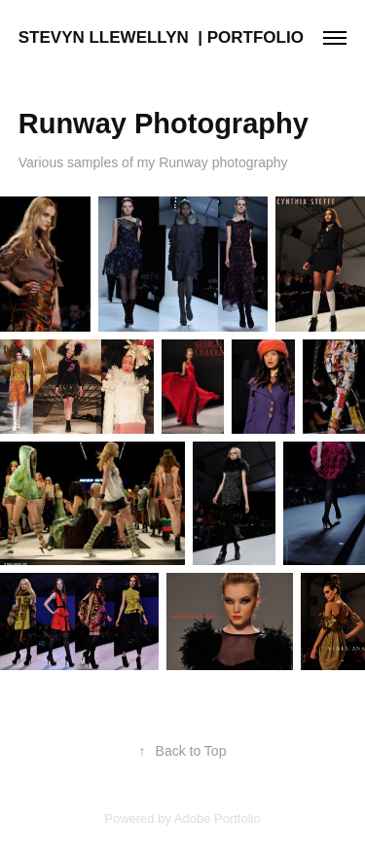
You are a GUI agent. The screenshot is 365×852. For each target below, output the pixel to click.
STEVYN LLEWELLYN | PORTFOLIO (161, 37)
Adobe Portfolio (217, 818)
